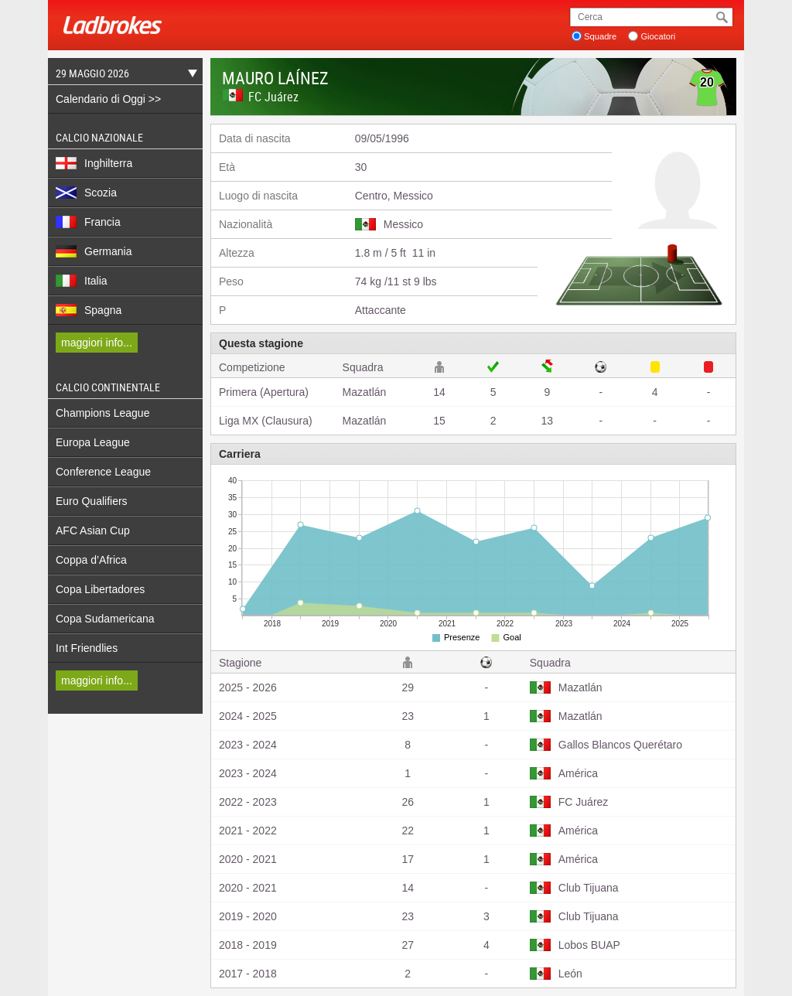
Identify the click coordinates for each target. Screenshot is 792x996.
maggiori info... (96, 342)
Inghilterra (94, 163)
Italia (82, 281)
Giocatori (657, 36)
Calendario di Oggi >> (108, 99)
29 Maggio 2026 (122, 75)
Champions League (102, 413)
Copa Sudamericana (105, 618)
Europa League (93, 442)
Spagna (88, 310)
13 (547, 420)
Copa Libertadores (100, 589)
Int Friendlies (87, 648)
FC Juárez (273, 96)
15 (439, 420)
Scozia (86, 192)
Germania (93, 251)
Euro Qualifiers (92, 501)
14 (439, 392)
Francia (88, 222)
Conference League (103, 472)
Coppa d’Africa (91, 560)
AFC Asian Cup (93, 530)
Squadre (600, 36)
